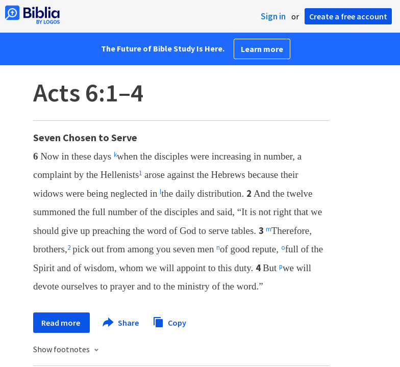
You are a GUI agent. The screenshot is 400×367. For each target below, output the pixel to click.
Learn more (262, 49)
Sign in (273, 16)
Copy (169, 321)
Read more (61, 323)
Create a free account (348, 16)
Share (121, 323)
